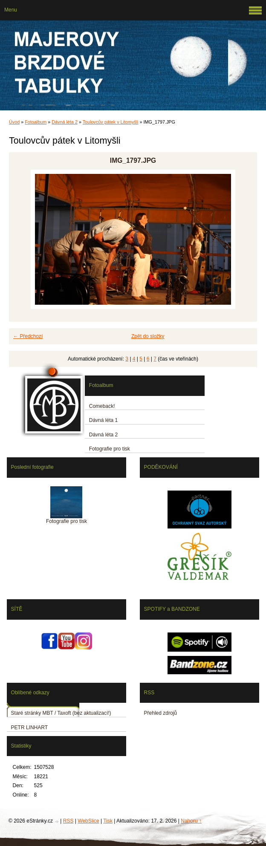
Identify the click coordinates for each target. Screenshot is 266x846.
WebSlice (88, 821)
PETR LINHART (29, 728)
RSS (68, 821)
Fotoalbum (35, 121)
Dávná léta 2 (65, 121)
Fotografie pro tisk (109, 449)
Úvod (14, 121)
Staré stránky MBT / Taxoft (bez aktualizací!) (61, 713)
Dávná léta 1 (103, 420)
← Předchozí (28, 336)
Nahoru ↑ (191, 821)
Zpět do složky (147, 336)
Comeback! (102, 406)
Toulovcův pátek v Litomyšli (111, 121)
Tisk (108, 821)
